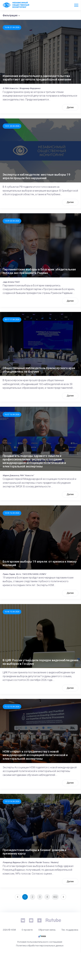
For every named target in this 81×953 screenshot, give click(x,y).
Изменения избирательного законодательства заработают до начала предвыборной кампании (37, 77)
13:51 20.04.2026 (12, 126)
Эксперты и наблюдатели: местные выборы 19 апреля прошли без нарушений (36, 176)
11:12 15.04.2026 (12, 706)
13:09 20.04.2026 (12, 221)
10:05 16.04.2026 (12, 513)
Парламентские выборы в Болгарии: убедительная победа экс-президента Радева (39, 271)
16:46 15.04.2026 (12, 611)
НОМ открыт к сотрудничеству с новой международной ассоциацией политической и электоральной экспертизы (35, 755)
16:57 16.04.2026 (12, 414)
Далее (70, 107)
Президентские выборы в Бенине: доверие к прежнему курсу (34, 851)
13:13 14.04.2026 (12, 801)
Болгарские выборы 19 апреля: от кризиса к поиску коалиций (39, 563)
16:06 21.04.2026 (12, 27)
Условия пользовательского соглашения (39, 942)
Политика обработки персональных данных (39, 945)
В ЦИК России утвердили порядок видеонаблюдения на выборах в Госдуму (40, 661)
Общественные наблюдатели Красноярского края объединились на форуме (39, 369)
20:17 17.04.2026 (12, 319)
